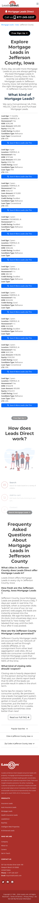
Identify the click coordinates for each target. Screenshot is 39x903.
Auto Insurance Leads (8, 807)
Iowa (17, 25)
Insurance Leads (7, 803)
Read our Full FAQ (19, 718)
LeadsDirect (5, 819)
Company (4, 842)
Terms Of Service (16, 897)
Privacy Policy (28, 897)
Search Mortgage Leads (19, 513)
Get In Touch (5, 853)
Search (13, 487)
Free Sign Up (19, 34)
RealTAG (4, 823)
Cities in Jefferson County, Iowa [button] (19, 737)
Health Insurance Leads (9, 815)
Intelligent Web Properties (10, 827)
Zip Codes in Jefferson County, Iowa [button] (19, 744)
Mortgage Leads (7, 25)
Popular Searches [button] (19, 730)
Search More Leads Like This (19, 144)
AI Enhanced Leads (7, 831)
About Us (4, 846)
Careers (4, 849)
